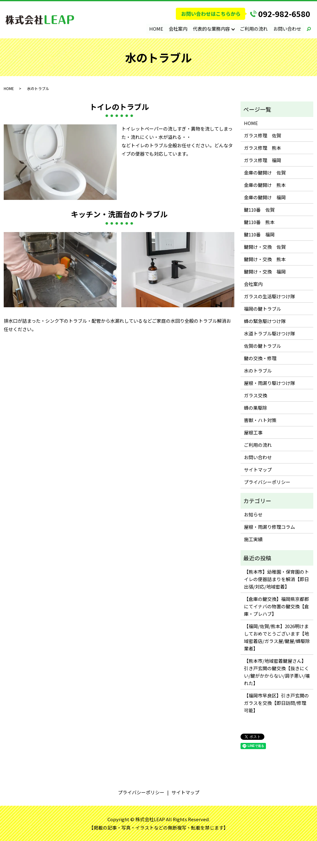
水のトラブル (258, 370)
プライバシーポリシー (267, 482)
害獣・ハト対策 (260, 420)
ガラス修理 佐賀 (262, 135)
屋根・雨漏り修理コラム (269, 527)
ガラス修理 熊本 (262, 147)
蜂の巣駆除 (255, 407)
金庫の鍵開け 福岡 (265, 197)
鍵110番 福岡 (259, 234)
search (308, 29)
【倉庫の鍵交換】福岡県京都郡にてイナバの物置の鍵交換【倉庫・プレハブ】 (276, 606)
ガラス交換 (255, 395)
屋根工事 (253, 432)
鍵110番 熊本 (259, 222)
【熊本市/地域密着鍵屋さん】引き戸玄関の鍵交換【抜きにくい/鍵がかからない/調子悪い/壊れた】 (277, 672)
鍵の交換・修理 (260, 358)
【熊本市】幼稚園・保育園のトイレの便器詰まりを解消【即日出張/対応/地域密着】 (276, 579)
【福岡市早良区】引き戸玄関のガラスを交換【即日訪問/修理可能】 (276, 703)
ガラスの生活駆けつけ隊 (269, 296)
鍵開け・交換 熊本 (265, 259)
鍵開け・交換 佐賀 (265, 247)
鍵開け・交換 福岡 (265, 271)
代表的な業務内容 (211, 28)
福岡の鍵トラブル (262, 308)
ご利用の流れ (254, 28)
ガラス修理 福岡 (262, 160)
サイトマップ (258, 469)
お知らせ (253, 514)
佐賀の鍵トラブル (262, 346)
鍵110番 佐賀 (259, 209)
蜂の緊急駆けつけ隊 (265, 321)
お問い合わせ (287, 28)
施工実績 (253, 539)
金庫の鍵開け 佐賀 (265, 172)
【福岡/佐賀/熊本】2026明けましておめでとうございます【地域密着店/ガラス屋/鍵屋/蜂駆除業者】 (277, 637)
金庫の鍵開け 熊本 (265, 185)
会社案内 (178, 28)
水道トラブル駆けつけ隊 (269, 333)
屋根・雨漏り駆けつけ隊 (269, 383)
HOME (156, 28)
